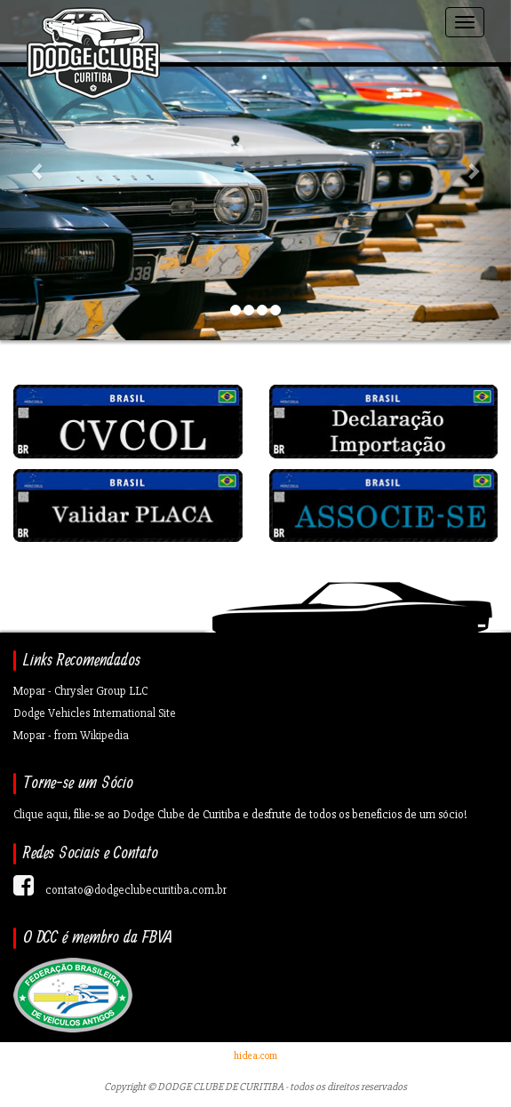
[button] (38, 170)
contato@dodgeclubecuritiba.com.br (136, 889)
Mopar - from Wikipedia (71, 735)
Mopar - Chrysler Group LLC (80, 690)
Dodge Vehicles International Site (94, 713)
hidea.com (255, 1056)
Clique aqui (40, 814)
